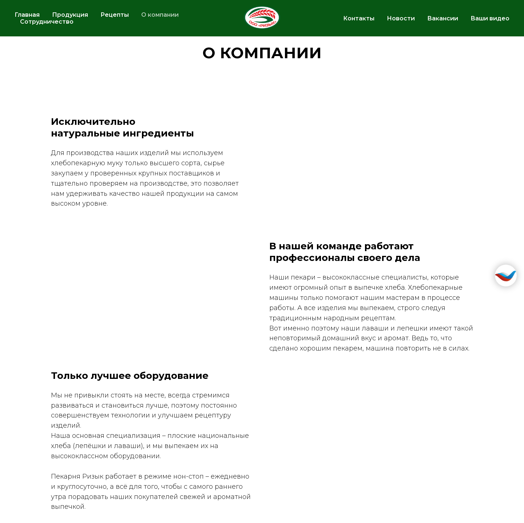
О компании (160, 14)
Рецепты (114, 14)
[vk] (486, 54)
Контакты (358, 18)
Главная (27, 14)
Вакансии (442, 18)
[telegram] (470, 54)
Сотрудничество (47, 21)
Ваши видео (490, 18)
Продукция (70, 14)
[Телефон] (502, 54)
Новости (401, 18)
